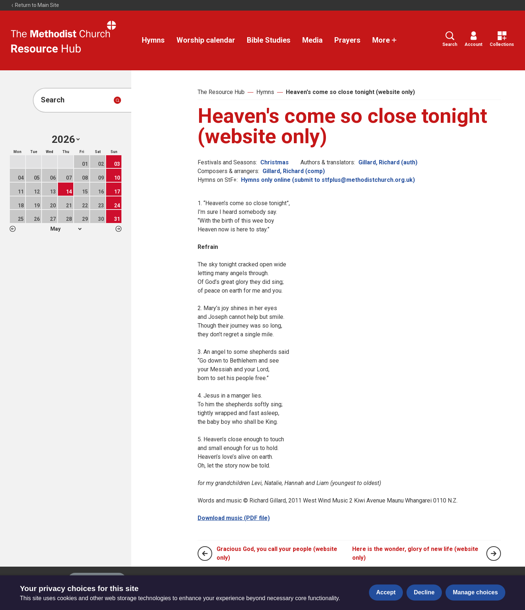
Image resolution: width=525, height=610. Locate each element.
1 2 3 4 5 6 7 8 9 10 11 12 (66, 229)
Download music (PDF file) (234, 518)
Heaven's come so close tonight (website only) (350, 92)
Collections (502, 39)
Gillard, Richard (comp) (293, 171)
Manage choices (475, 592)
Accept (386, 592)
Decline (424, 592)
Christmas (274, 162)
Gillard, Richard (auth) (387, 162)
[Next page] (493, 553)
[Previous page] (205, 553)
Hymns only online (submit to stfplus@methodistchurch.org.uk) (328, 179)
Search (449, 39)
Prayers (347, 40)
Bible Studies (269, 40)
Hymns (153, 40)
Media (312, 40)
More (384, 40)
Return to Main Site (35, 5)
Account (473, 39)
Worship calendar (205, 40)
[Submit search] (117, 100)
